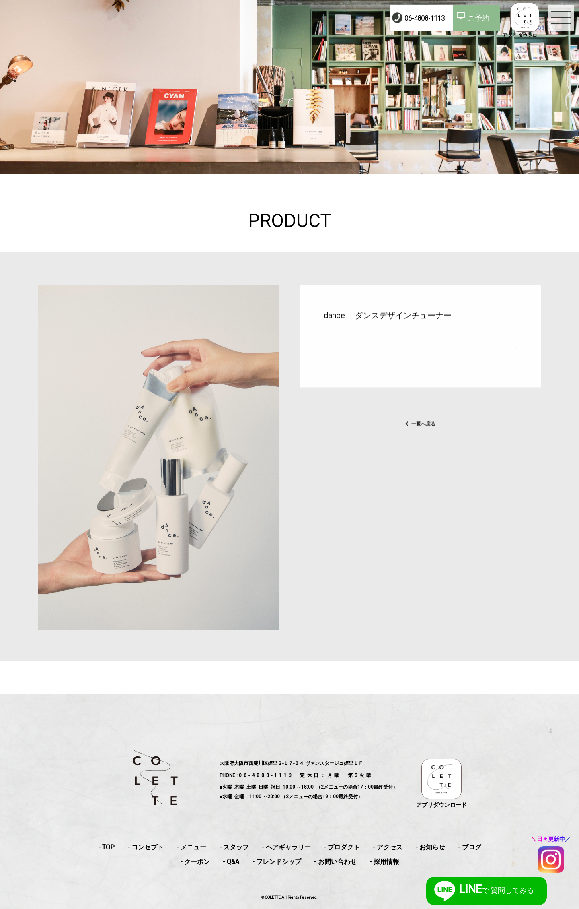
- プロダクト (342, 847)
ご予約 (478, 18)
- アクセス (387, 847)
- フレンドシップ (276, 862)
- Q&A (231, 862)
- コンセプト (145, 847)
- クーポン (195, 862)
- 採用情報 (384, 862)
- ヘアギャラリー (286, 847)
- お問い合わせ (335, 862)
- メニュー (191, 847)
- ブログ (469, 847)
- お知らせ (430, 847)
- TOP (106, 847)
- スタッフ (234, 847)
